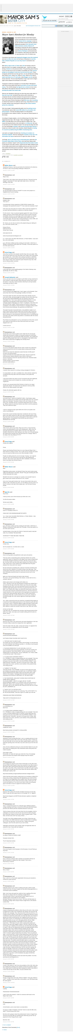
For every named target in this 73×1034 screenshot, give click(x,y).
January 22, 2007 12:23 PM (8, 785)
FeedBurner (69, 22)
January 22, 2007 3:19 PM (8, 842)
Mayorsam (60, 25)
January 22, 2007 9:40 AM (8, 548)
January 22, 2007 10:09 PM (8, 982)
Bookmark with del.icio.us (2, 156)
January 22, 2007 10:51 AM (8, 629)
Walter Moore (9, 165)
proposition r (8, 153)
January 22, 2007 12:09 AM (8, 285)
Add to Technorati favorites (8, 156)
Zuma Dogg (8, 252)
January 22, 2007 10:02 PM (8, 971)
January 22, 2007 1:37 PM (8, 799)
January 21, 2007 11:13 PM (8, 170)
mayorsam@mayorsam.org (33, 25)
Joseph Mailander (10, 277)
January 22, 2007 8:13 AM (8, 421)
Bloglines (67, 16)
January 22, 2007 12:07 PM (8, 757)
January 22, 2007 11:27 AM (8, 700)
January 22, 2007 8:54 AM (8, 462)
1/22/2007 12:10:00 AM (18, 155)
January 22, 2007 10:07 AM (8, 615)
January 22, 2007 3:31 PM (8, 863)
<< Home (4, 1029)
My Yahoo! (71, 16)
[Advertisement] (36, 8)
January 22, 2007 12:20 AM (8, 341)
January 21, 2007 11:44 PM (8, 247)
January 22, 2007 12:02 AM (8, 272)
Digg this (6, 156)
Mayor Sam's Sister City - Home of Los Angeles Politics (21, 19)
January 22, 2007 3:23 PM (8, 852)
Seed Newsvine (4, 156)
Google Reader (69, 16)
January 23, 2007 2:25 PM (8, 1021)
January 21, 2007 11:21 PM (8, 193)
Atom (18, 1027)
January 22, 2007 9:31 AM (8, 537)
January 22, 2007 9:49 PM (8, 959)
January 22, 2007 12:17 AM (8, 327)
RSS (66, 16)
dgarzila (7, 492)
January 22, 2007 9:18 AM (8, 504)
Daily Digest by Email (63, 18)
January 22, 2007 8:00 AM (8, 363)
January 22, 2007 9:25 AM (8, 519)
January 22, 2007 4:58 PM (8, 903)
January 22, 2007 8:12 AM (8, 391)
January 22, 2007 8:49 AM (8, 436)
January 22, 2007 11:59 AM (8, 732)
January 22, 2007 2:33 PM (8, 829)
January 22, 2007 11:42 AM (8, 721)
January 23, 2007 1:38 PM (8, 997)
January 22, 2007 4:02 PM (8, 881)
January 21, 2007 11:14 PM (8, 184)
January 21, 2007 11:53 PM (8, 263)
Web (66, 25)
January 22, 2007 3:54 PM (8, 871)
